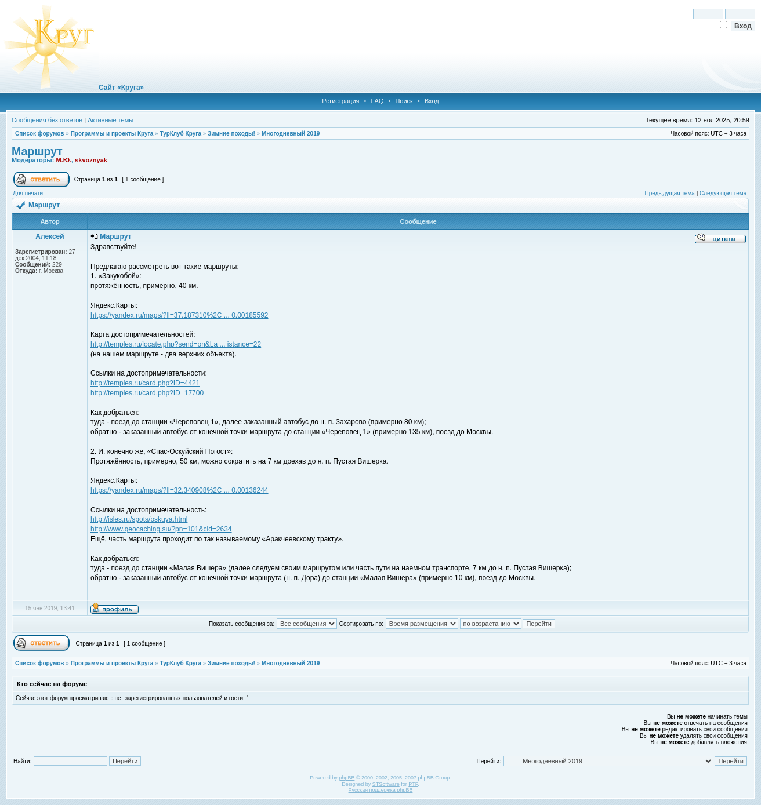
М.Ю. (63, 159)
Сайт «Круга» (121, 87)
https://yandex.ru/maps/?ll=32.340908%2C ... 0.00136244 (179, 490)
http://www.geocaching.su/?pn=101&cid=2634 (161, 529)
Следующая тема (723, 193)
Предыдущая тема (669, 193)
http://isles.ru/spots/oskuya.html (138, 519)
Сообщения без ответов (47, 119)
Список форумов (39, 133)
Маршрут (37, 151)
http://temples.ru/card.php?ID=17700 (147, 393)
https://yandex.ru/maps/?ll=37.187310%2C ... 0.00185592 (179, 315)
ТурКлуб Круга (180, 133)
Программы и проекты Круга (112, 133)
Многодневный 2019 (291, 133)
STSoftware (386, 784)
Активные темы (110, 119)
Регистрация (340, 100)
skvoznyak (91, 159)
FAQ (377, 100)
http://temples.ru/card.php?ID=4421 (145, 383)
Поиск (403, 100)
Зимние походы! (231, 133)
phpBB (346, 778)
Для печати (28, 193)
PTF (413, 784)
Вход (432, 100)
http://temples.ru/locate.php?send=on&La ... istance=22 (175, 344)
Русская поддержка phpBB (381, 790)
